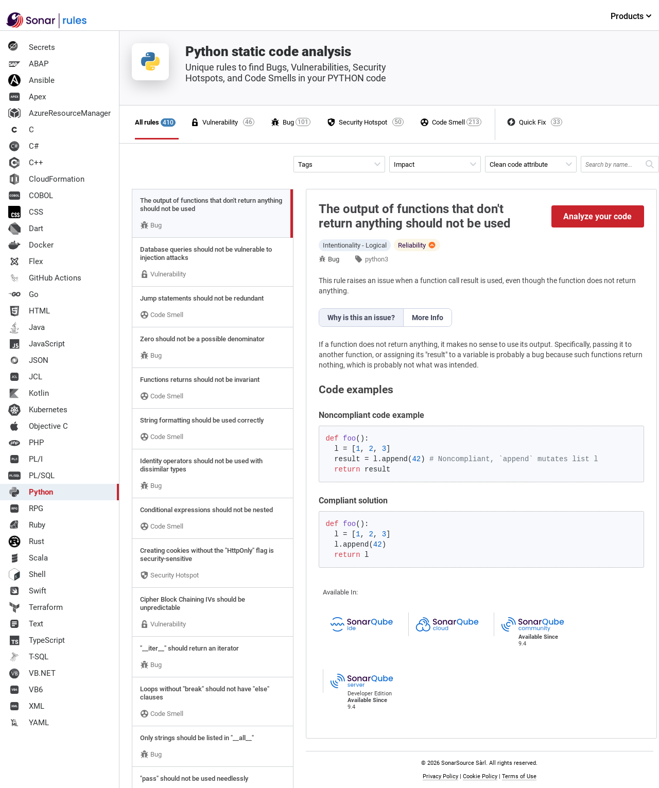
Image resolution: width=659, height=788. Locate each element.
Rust (26, 541)
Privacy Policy (440, 776)
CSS (25, 212)
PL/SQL (31, 475)
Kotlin (28, 393)
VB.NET (32, 673)
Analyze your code (597, 216)
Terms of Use (519, 776)
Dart (25, 228)
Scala (28, 558)
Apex (27, 97)
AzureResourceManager (59, 113)
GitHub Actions (44, 278)
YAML (28, 722)
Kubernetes (37, 410)
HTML (29, 311)
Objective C (38, 426)
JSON (28, 360)
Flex (25, 261)
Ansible (31, 80)
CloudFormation (46, 179)
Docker (31, 245)
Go (23, 294)
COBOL (30, 195)
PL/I (25, 459)
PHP (26, 442)
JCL (25, 377)
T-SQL (28, 657)
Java (26, 327)
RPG (25, 508)
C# (23, 146)
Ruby (26, 525)
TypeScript (36, 640)
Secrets (31, 47)
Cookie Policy (480, 776)
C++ (25, 162)
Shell (27, 574)
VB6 (25, 690)
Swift (27, 591)
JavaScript (36, 344)
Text (25, 624)
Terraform (35, 607)
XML (26, 706)
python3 (376, 259)
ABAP (28, 64)
